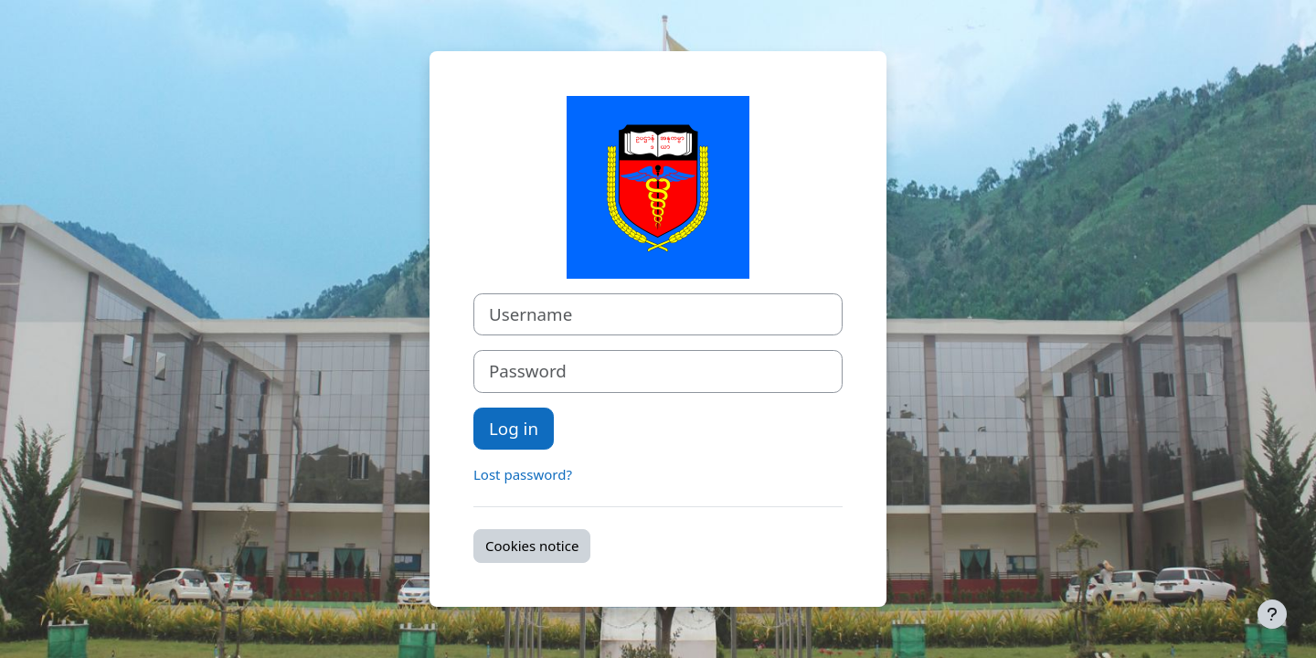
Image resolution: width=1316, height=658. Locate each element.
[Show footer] (1272, 614)
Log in (513, 428)
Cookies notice (531, 545)
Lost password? (522, 474)
